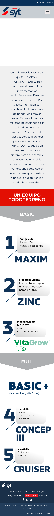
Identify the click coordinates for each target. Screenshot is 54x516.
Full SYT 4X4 (31, 495)
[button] (47, 12)
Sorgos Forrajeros (38, 491)
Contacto (43, 495)
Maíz (25, 491)
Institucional (15, 491)
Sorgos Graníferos (15, 495)
